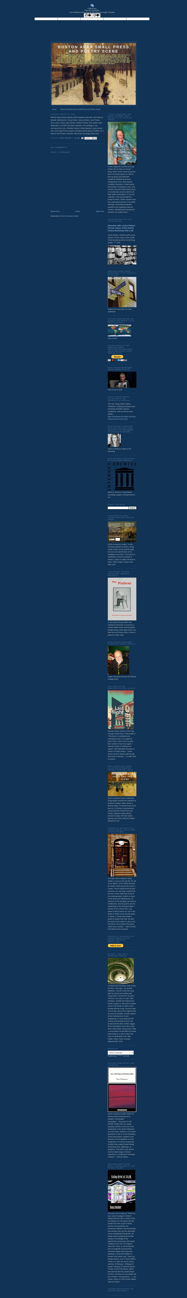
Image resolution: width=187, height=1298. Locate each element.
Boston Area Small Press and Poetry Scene (93, 49)
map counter (112, 338)
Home (54, 109)
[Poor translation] (96, 15)
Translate (123, 1056)
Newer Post (55, 211)
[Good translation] (88, 15)
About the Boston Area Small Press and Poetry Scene (80, 109)
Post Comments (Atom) (70, 216)
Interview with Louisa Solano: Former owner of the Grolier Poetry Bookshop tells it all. (122, 228)
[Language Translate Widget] (121, 1053)
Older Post (100, 211)
